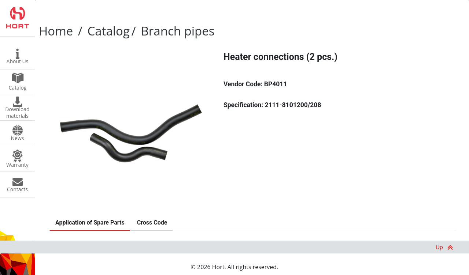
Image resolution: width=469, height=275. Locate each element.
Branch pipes (178, 31)
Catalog (109, 31)
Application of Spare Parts (90, 222)
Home (56, 31)
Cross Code (152, 222)
